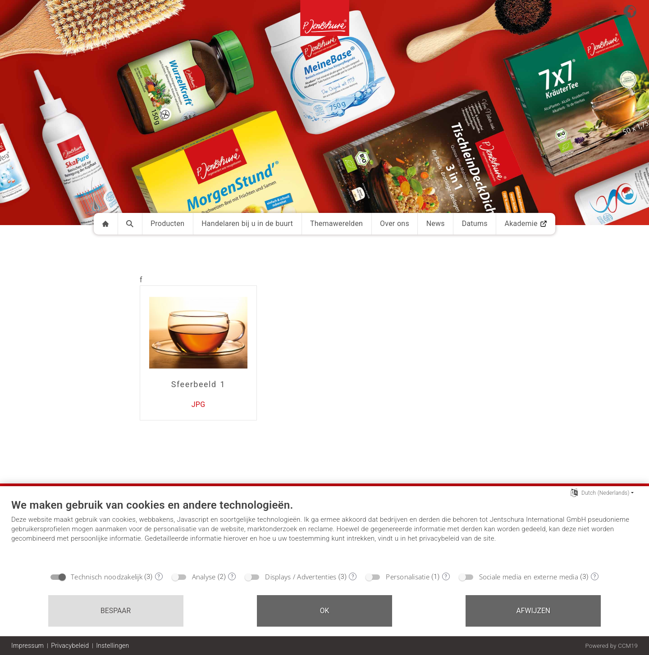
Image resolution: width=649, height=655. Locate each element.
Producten (168, 223)
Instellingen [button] (112, 645)
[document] (324, 532)
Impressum (27, 645)
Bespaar (116, 610)
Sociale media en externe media (528, 576)
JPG (199, 404)
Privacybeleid (70, 645)
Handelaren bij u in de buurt (247, 223)
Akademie (525, 223)
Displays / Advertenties (300, 576)
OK (324, 610)
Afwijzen (533, 610)
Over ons (394, 223)
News (435, 223)
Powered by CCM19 (611, 645)
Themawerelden (336, 223)
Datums (475, 223)
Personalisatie (408, 576)
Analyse (204, 576)
